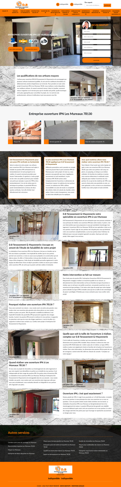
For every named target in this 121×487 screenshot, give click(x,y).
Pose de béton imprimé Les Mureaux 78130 (21, 446)
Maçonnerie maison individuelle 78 (116, 12)
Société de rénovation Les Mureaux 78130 (92, 441)
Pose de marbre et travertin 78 (25, 11)
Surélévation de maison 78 (106, 11)
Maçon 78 (5, 11)
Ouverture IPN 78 (45, 11)
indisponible (62, 4)
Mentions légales (78, 486)
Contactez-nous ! (32, 49)
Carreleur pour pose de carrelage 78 (75, 12)
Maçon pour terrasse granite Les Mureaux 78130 (58, 441)
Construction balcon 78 (35, 11)
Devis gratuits (65, 486)
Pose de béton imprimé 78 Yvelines (66, 12)
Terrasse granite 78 (15, 11)
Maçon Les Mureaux (14, 450)
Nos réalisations (15, 49)
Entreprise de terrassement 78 (86, 12)
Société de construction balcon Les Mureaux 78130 (59, 451)
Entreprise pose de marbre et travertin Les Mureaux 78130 (59, 446)
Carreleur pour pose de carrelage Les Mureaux (22, 442)
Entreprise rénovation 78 (96, 11)
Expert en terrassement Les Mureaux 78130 (56, 454)
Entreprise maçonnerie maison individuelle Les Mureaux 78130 (93, 452)
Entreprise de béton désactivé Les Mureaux (21, 453)
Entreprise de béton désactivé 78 (55, 12)
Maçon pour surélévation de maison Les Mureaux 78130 (94, 446)
